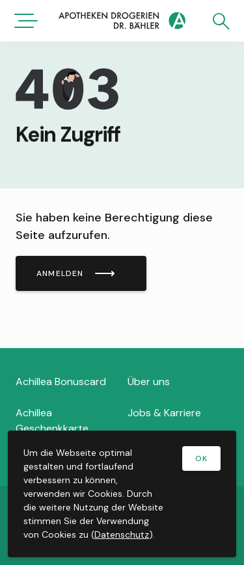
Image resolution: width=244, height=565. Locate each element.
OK (201, 458)
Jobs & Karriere (164, 413)
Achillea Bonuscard (61, 381)
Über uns (149, 381)
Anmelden (60, 273)
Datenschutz (121, 534)
